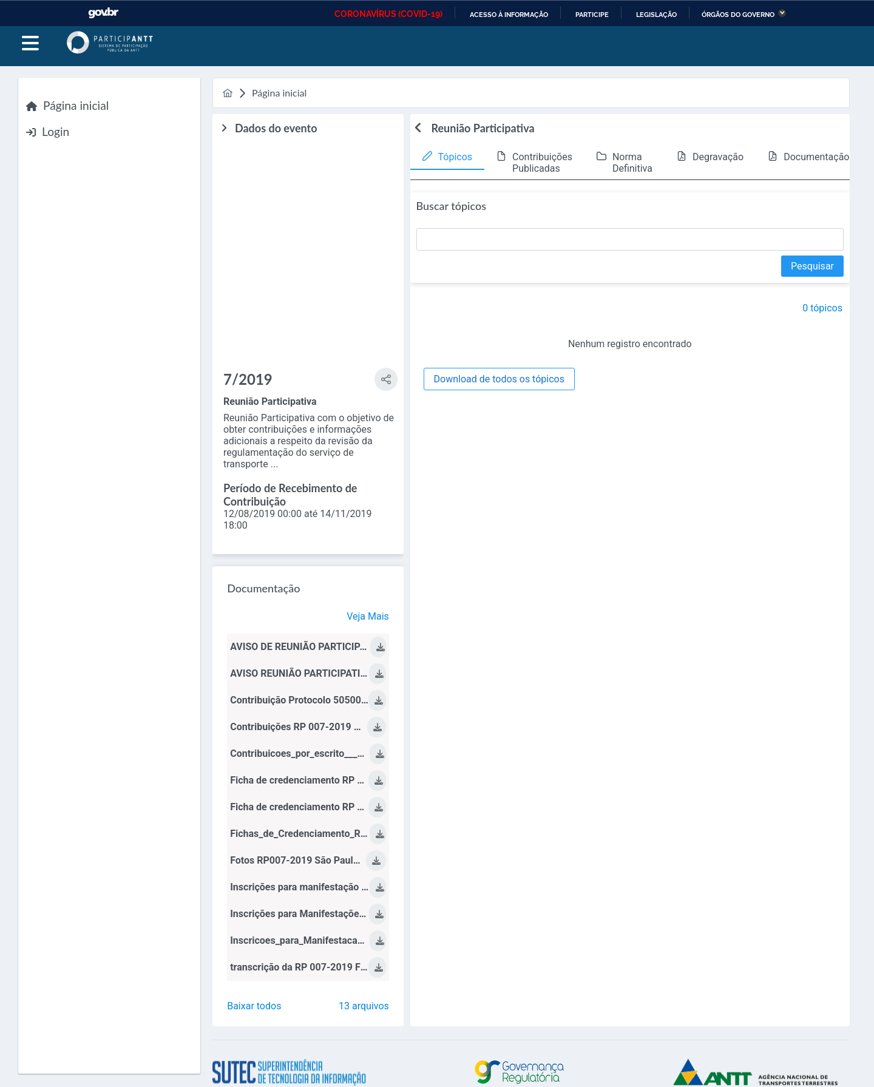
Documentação (816, 157)
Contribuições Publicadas (542, 162)
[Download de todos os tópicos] (499, 379)
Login (55, 131)
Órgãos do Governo (738, 14)
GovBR (103, 13)
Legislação (656, 14)
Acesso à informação (509, 14)
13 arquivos (364, 1006)
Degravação (718, 157)
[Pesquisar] (812, 266)
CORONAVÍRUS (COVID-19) (388, 14)
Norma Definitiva (632, 162)
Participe (592, 14)
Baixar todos (254, 1006)
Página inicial (76, 105)
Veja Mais (368, 616)
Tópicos (455, 157)
